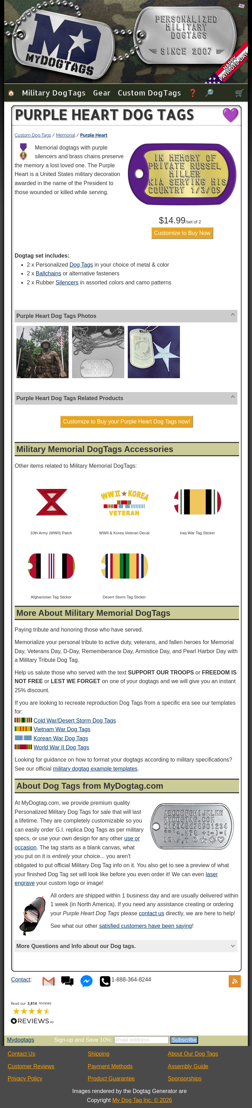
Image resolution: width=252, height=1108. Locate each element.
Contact (20, 980)
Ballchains (48, 273)
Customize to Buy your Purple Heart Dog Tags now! (126, 422)
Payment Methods (110, 1066)
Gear (101, 92)
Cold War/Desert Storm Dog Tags (74, 721)
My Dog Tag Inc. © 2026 (142, 1100)
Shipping (98, 1054)
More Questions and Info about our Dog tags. (76, 946)
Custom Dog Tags (149, 92)
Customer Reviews (31, 1066)
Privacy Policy (25, 1079)
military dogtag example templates (95, 769)
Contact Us (21, 1054)
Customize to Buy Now (182, 233)
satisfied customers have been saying (145, 926)
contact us (151, 913)
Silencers (67, 282)
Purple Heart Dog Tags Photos (56, 316)
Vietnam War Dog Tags (61, 729)
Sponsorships (185, 1079)
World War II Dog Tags (61, 747)
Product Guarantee (111, 1079)
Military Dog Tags (54, 92)
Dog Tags (81, 265)
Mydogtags (20, 1040)
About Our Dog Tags (193, 1054)
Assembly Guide (188, 1066)
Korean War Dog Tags (60, 738)
